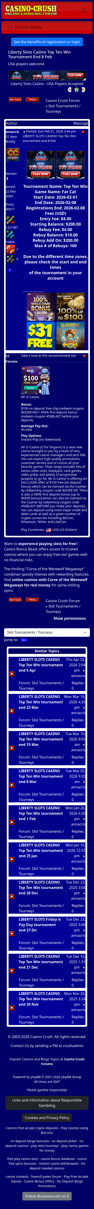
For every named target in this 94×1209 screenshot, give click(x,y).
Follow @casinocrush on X (47, 1196)
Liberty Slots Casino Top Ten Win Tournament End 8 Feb (39, 54)
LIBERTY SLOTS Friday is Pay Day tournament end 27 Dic (40, 925)
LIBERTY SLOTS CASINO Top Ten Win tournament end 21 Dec (41, 962)
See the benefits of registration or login (47, 41)
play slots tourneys (45, 1146)
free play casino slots (22, 1159)
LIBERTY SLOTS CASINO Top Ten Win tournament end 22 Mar (41, 702)
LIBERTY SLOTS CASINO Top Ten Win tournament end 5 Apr (41, 665)
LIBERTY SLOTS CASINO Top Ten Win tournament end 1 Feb (41, 813)
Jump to (10, 639)
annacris (12, 132)
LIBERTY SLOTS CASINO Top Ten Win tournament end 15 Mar (41, 739)
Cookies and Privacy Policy (47, 1117)
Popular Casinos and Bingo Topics (34, 1059)
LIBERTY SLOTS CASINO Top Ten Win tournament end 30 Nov (41, 999)
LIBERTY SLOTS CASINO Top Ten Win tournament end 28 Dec (41, 887)
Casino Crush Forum (63, 100)
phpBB (36, 1077)
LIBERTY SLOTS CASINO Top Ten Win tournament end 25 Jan (41, 850)
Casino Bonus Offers (39, 1181)
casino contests (17, 1176)
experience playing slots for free (47, 543)
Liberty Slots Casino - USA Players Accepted (47, 83)
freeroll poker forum (46, 1176)
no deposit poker (64, 1141)
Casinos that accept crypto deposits (32, 1128)
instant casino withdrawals (59, 1163)
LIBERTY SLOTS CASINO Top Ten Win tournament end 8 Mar (41, 776)
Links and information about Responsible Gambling (47, 1103)
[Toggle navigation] (83, 10)
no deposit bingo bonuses (30, 1141)
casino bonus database (58, 1159)
